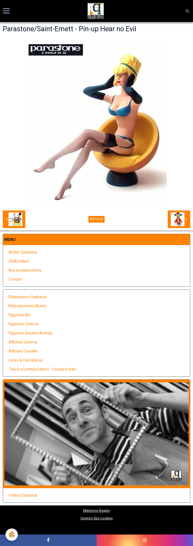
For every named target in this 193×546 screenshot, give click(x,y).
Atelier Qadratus (23, 252)
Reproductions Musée (27, 306)
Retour (96, 219)
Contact (15, 279)
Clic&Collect (19, 261)
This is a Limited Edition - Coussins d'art (42, 369)
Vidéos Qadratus (23, 495)
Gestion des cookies (96, 518)
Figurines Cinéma (23, 324)
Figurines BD (19, 315)
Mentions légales (96, 510)
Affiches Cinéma (23, 342)
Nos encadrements (25, 270)
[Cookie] (11, 534)
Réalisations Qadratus (28, 297)
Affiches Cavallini (23, 351)
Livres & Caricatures (26, 360)
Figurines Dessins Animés (31, 333)
